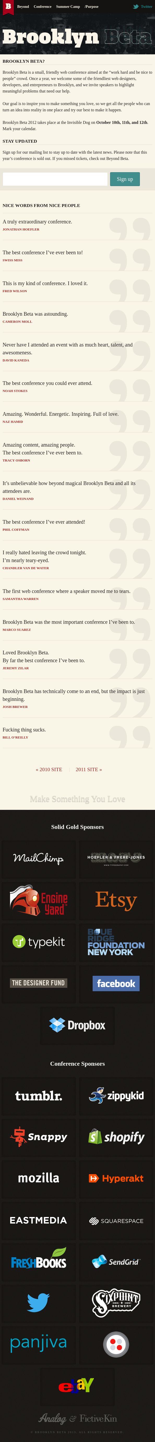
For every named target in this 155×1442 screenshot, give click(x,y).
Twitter (142, 6)
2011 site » (89, 769)
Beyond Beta (117, 158)
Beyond (23, 7)
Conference (42, 7)
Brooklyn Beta (8, 8)
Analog (52, 1419)
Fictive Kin (98, 1419)
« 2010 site (49, 769)
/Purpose (91, 7)
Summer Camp (68, 7)
